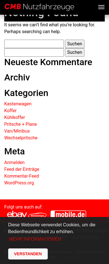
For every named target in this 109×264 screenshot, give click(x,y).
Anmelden (14, 162)
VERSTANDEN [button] (28, 254)
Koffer (10, 110)
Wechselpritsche (21, 137)
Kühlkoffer (14, 117)
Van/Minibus (17, 131)
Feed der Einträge (21, 169)
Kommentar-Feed (21, 176)
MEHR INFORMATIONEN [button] (35, 239)
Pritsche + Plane (20, 124)
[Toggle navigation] (101, 6)
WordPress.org (19, 183)
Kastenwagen (18, 104)
